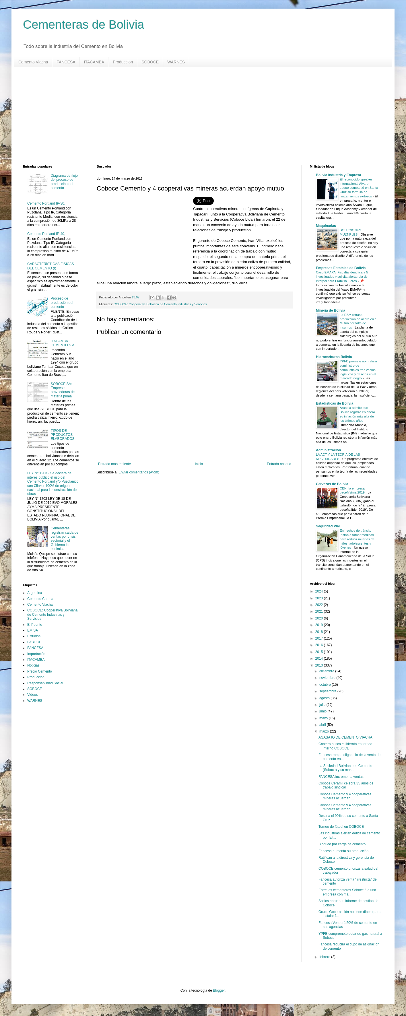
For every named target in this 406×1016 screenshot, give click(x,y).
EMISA (32, 630)
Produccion (123, 62)
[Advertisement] (195, 116)
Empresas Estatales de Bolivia (341, 268)
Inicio (199, 464)
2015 (319, 652)
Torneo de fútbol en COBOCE (341, 827)
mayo (324, 718)
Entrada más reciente (114, 464)
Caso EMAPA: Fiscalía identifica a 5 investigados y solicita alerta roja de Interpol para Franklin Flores (342, 277)
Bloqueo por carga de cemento (342, 844)
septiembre (328, 691)
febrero (325, 957)
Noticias (33, 665)
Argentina (34, 593)
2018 (319, 632)
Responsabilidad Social (45, 683)
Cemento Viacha (33, 62)
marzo (324, 731)
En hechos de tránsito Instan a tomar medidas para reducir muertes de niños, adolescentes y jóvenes (357, 539)
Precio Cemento (39, 671)
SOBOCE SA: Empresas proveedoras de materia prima (63, 390)
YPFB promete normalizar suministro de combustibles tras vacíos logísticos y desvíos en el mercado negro (358, 370)
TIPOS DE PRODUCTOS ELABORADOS (63, 435)
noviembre (327, 678)
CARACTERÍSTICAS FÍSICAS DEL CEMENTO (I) (50, 266)
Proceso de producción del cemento (62, 302)
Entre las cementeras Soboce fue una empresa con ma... (347, 892)
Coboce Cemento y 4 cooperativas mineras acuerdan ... (344, 796)
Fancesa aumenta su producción (343, 851)
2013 (319, 665)
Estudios (33, 636)
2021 (319, 611)
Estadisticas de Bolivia (334, 403)
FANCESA (66, 62)
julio (323, 705)
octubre (325, 685)
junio (323, 711)
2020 (319, 618)
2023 (319, 598)
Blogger (219, 990)
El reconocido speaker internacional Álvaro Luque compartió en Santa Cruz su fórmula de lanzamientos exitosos (359, 188)
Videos (32, 695)
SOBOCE (150, 62)
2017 (319, 638)
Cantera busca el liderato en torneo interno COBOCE (345, 746)
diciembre (327, 671)
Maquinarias (326, 226)
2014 (319, 658)
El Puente (34, 625)
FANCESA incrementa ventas (341, 777)
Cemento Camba (40, 599)
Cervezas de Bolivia (332, 484)
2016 (319, 645)
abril (323, 725)
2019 (319, 625)
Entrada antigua (279, 464)
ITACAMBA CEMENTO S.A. (63, 343)
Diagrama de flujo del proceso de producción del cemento (64, 182)
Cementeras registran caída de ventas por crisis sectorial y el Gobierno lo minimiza (64, 538)
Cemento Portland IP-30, (46, 203)
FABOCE (34, 642)
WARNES (176, 62)
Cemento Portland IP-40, (46, 234)
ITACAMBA (94, 62)
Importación (36, 654)
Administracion (328, 450)
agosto (325, 698)
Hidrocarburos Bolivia (334, 357)
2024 (319, 591)
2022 (319, 605)
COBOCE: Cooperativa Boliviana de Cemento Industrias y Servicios (160, 304)
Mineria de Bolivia (330, 310)
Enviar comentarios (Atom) (139, 472)
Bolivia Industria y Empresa (338, 175)
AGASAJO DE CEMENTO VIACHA (345, 737)
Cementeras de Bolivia (83, 24)
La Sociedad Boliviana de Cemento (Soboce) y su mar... (345, 768)
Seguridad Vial (328, 526)
